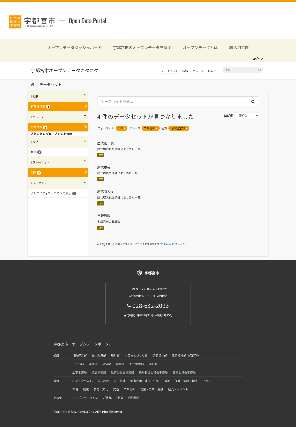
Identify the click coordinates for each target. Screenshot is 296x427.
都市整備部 (137, 364)
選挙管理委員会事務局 (153, 372)
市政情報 (129, 389)
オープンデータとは (200, 47)
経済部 (106, 364)
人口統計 (119, 381)
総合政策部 (99, 355)
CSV (100, 155)
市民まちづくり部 (136, 355)
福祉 (167, 381)
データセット (169, 71)
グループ (198, 71)
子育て (207, 381)
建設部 (120, 364)
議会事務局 (99, 372)
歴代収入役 (105, 191)
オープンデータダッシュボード (74, 47)
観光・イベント (178, 389)
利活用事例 (239, 47)
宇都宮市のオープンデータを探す (142, 47)
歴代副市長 (105, 142)
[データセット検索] (243, 70)
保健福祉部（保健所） (186, 355)
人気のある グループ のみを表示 (51, 134)
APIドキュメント (178, 244)
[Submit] (259, 69)
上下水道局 (79, 372)
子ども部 (78, 364)
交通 (116, 389)
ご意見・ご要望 (113, 398)
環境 (75, 389)
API (162, 244)
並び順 (228, 115)
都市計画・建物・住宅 (144, 381)
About (211, 71)
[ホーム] (32, 84)
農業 (86, 389)
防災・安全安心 (82, 381)
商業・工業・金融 (151, 389)
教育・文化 (101, 389)
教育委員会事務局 (122, 372)
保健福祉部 (160, 355)
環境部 (93, 364)
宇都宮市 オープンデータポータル (82, 344)
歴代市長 (103, 167)
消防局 (153, 364)
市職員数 (103, 215)
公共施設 (103, 381)
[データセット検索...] (172, 101)
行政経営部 (79, 355)
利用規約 (134, 398)
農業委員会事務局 (184, 372)
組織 (185, 71)
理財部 (115, 355)
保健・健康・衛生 (186, 381)
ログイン (257, 58)
